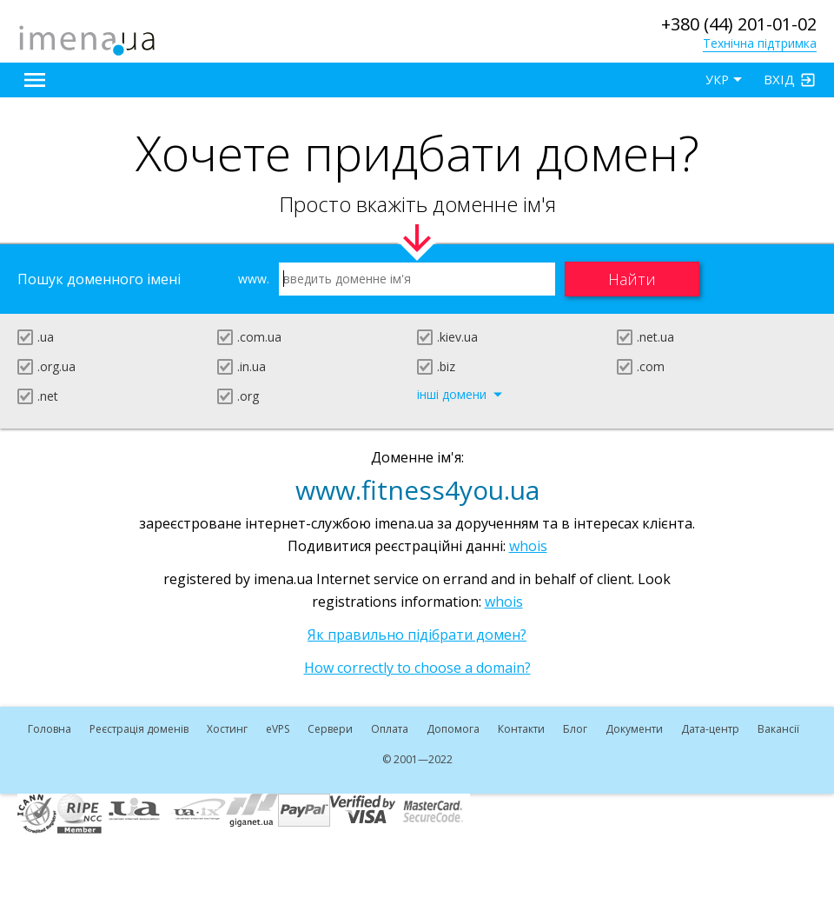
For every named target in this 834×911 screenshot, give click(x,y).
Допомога (453, 728)
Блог (575, 728)
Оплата (389, 728)
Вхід (779, 79)
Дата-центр (710, 728)
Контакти (521, 728)
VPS (277, 728)
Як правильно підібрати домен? (417, 634)
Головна (49, 728)
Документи (634, 728)
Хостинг (227, 728)
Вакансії (778, 728)
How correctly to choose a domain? (417, 667)
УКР (717, 79)
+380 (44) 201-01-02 (739, 24)
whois (528, 545)
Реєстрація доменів (139, 728)
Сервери (330, 728)
